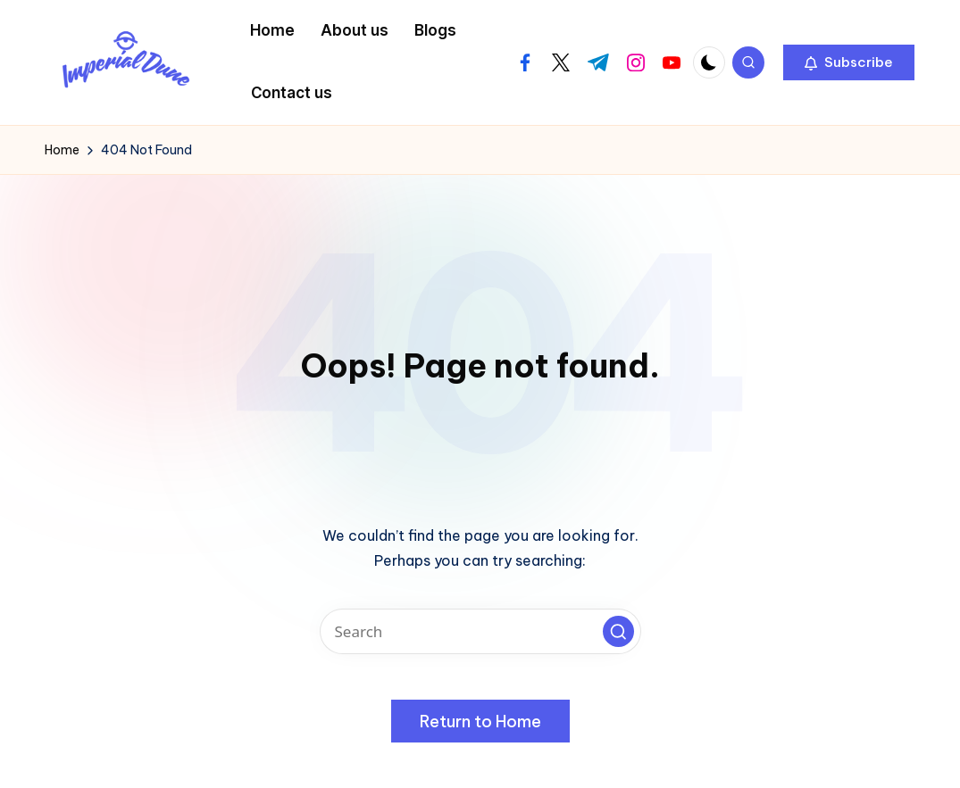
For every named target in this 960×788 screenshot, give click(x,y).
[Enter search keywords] (480, 631)
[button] (848, 62)
